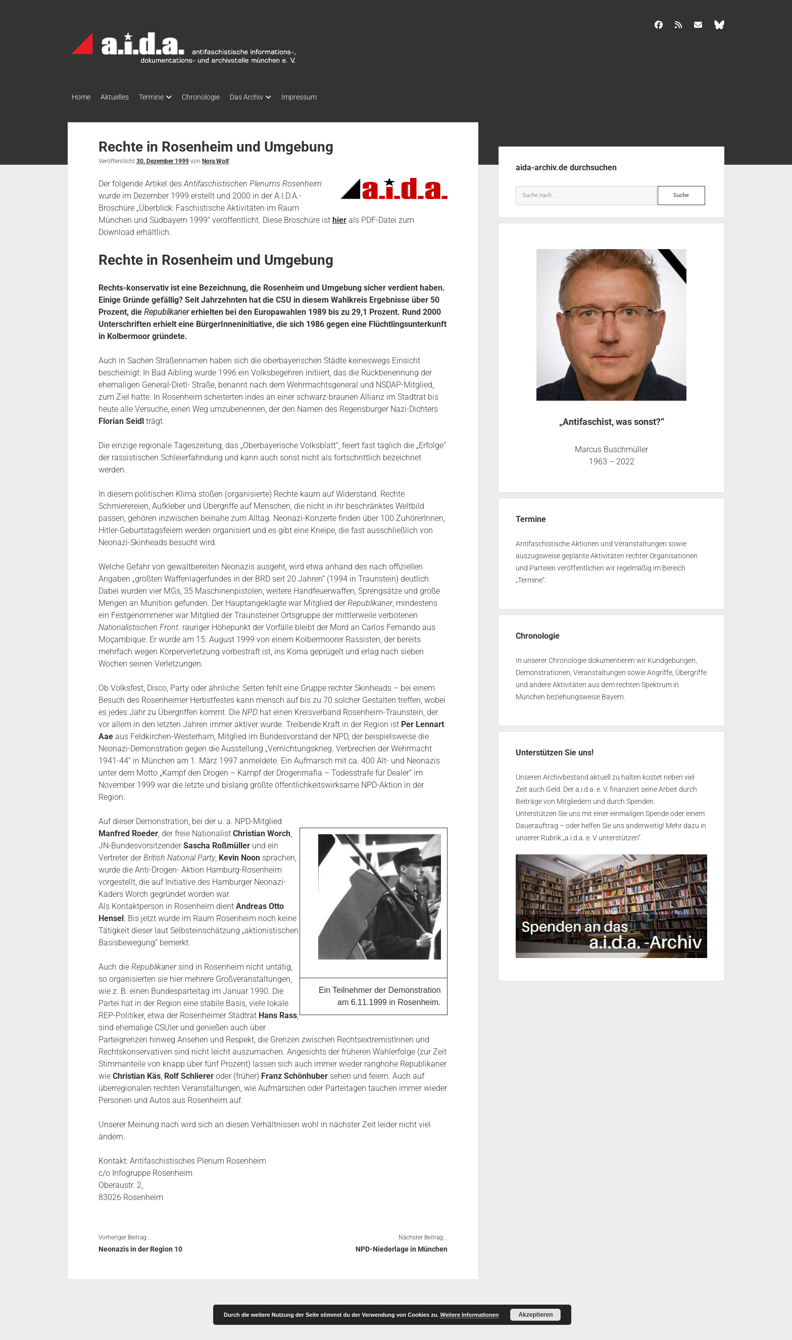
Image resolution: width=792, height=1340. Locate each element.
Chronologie (216, 97)
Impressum (324, 97)
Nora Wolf (215, 158)
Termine (161, 97)
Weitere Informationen (469, 1315)
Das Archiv (266, 97)
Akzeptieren (535, 1314)
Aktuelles (120, 97)
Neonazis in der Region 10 (140, 1246)
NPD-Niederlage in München (402, 1246)
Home (81, 97)
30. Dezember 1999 (162, 158)
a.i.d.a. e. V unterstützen (601, 835)
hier (339, 217)
